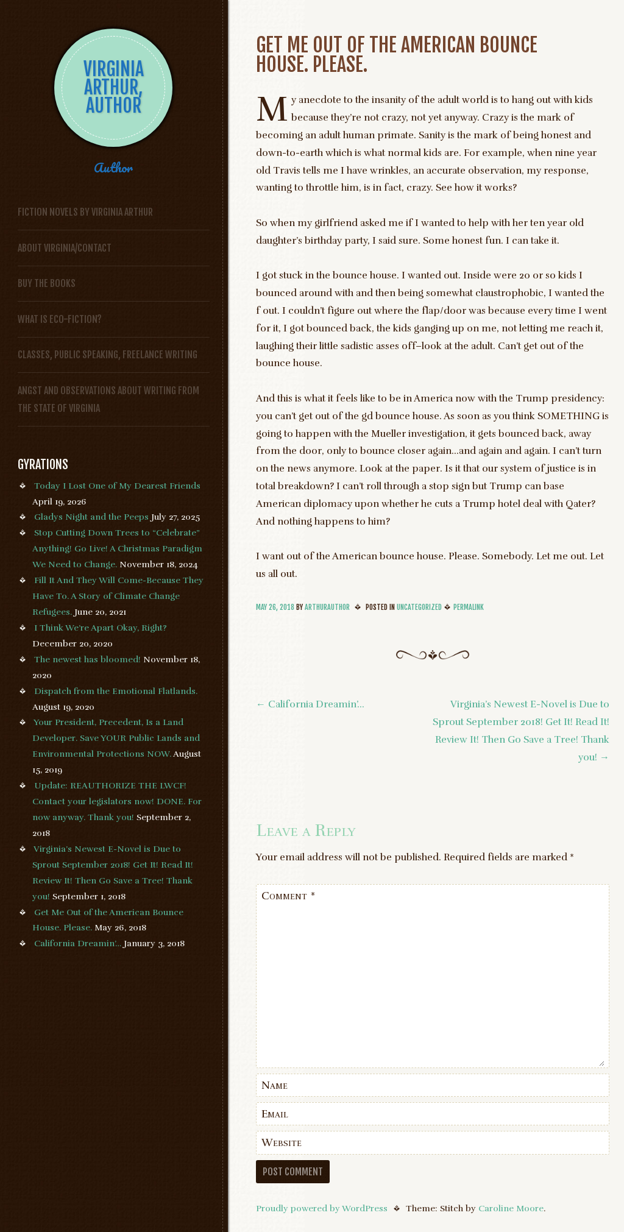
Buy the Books (47, 283)
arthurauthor (327, 607)
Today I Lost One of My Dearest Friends (117, 485)
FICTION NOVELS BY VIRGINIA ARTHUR (85, 212)
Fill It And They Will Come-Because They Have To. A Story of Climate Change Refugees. (118, 596)
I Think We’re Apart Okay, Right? (100, 627)
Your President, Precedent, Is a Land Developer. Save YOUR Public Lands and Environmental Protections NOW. (116, 738)
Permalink (468, 607)
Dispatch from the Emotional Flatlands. (115, 690)
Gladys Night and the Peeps (91, 516)
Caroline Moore (511, 1208)
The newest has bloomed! (87, 659)
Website (281, 1142)
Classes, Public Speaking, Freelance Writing (107, 355)
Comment (288, 895)
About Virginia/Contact (65, 248)
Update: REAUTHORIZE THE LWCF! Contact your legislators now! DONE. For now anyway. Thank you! (117, 801)
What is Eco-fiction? (60, 319)
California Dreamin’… (77, 943)
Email (274, 1113)
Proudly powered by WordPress (322, 1208)
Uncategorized (419, 607)
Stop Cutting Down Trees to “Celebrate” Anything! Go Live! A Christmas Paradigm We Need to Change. (117, 548)
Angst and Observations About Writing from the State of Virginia (108, 399)
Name (274, 1085)
